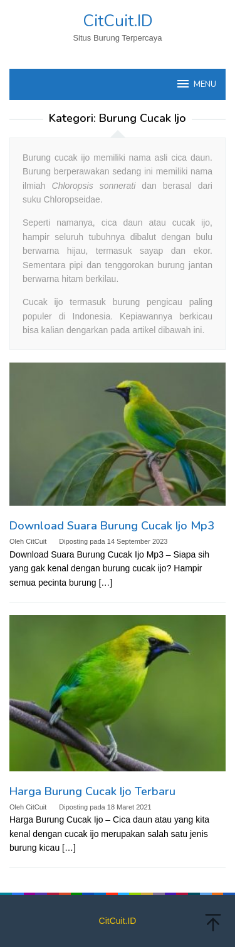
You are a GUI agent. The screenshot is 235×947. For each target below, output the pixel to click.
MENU (195, 83)
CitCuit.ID (118, 21)
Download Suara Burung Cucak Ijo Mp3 (111, 525)
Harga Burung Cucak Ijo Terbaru (92, 791)
